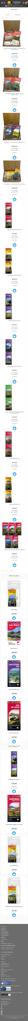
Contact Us (3, 956)
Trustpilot (3, 961)
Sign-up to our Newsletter (7, 969)
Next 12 (11, 17)
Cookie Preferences (5, 966)
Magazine (3, 974)
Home (2, 968)
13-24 (3, 17)
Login (2, 957)
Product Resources (5, 976)
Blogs (2, 972)
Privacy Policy (4, 971)
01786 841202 (4, 939)
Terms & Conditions (5, 954)
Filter (7, 15)
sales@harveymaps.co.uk (6, 943)
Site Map (3, 959)
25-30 (7, 17)
